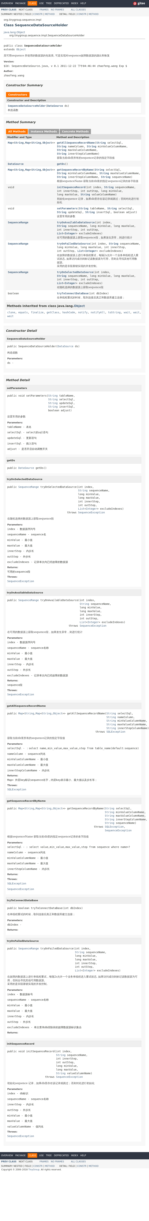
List (60, 233)
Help (83, 3)
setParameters (67, 208)
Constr (38, 14)
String (19, 142)
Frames (44, 9)
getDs (61, 163)
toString (114, 312)
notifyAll (98, 312)
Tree (49, 3)
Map (10, 142)
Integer (70, 233)
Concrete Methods (75, 131)
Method (50, 14)
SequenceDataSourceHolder (27, 105)
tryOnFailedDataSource (73, 243)
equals (23, 312)
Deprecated (61, 3)
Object (21, 49)
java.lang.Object (14, 32)
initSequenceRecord (71, 187)
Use (41, 3)
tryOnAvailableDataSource (76, 222)
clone (11, 312)
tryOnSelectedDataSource (75, 272)
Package (20, 3)
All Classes (78, 9)
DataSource (55, 105)
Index (74, 3)
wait (127, 312)
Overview (7, 3)
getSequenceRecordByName (75, 169)
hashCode (68, 312)
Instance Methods (44, 131)
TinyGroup (34, 1169)
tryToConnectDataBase (73, 293)
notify (83, 312)
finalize (37, 312)
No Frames (57, 9)
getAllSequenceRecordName (76, 142)
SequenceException (91, 512)
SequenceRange (18, 222)
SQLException (115, 731)
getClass (53, 312)
